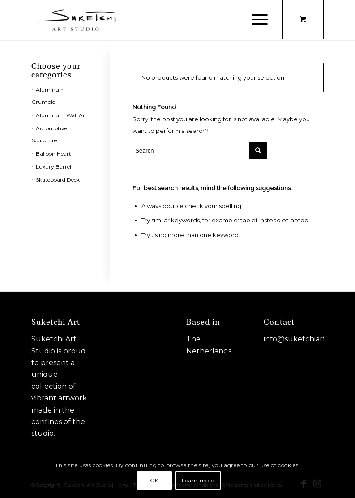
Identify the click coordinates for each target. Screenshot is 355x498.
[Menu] (255, 20)
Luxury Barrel (53, 166)
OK (154, 480)
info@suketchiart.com (303, 339)
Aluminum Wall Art (61, 115)
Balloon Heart (53, 153)
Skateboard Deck (58, 179)
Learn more (198, 480)
